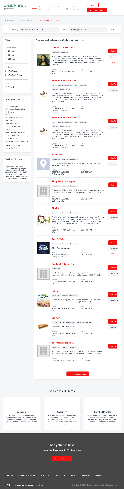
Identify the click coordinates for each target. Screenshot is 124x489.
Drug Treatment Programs (15, 132)
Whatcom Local (9, 20)
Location (65, 30)
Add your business (76, 8)
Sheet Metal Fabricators (14, 118)
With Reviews (13, 71)
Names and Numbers (33, 485)
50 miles (11, 55)
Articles (61, 7)
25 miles (11, 51)
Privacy (85, 475)
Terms (73, 475)
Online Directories (26, 475)
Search (34, 7)
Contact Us (51, 8)
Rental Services (11, 148)
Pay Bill (67, 8)
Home (27, 7)
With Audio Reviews (15, 75)
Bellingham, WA (28, 20)
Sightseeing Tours (12, 123)
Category (14, 30)
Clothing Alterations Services (16, 141)
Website (114, 57)
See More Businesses (78, 374)
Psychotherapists (12, 135)
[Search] (112, 29)
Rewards (11, 87)
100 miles (11, 59)
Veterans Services (12, 138)
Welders (8, 121)
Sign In (93, 5)
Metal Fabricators (12, 115)
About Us (41, 8)
